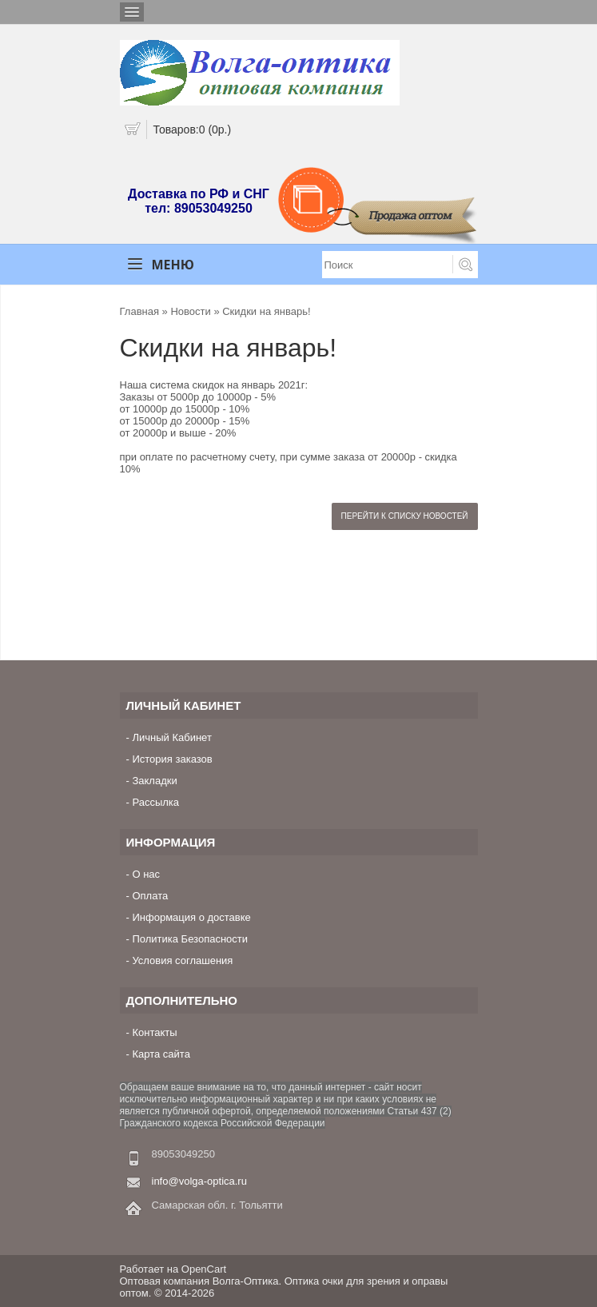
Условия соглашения (182, 960)
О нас (146, 874)
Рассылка (155, 802)
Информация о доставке (191, 917)
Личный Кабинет (171, 737)
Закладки (154, 781)
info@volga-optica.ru (199, 1181)
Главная (139, 311)
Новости (190, 311)
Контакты (154, 1032)
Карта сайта (160, 1054)
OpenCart (203, 1269)
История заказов (172, 759)
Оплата (150, 896)
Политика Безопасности (190, 939)
